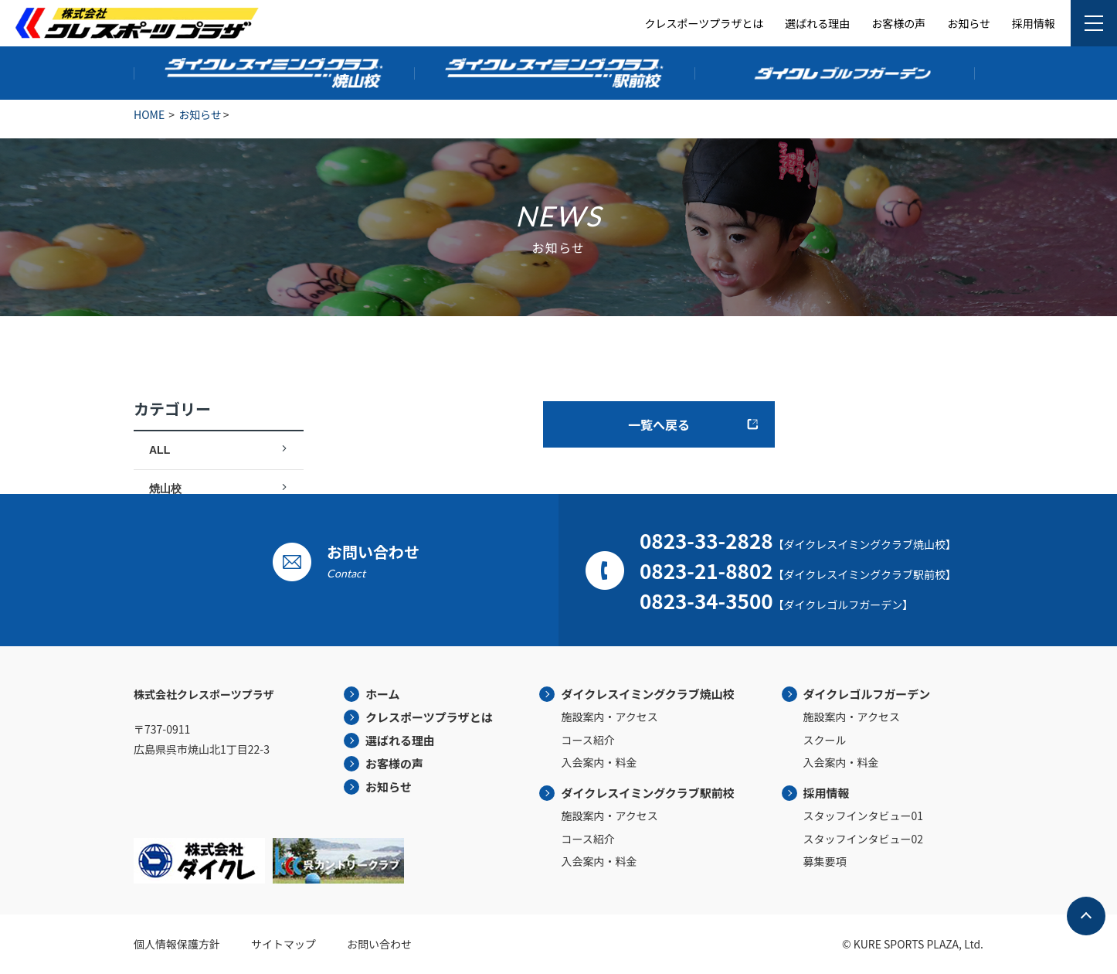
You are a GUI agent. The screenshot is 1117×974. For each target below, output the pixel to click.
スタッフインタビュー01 (863, 815)
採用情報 (1033, 23)
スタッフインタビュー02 (863, 838)
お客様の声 (898, 23)
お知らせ (968, 23)
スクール (825, 740)
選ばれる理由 (817, 23)
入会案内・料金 (599, 762)
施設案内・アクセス (609, 716)
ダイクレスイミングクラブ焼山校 (647, 694)
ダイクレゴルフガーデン (867, 694)
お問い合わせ (379, 944)
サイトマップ (283, 944)
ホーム (382, 694)
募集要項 (825, 861)
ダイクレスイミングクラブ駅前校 (647, 793)
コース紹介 (587, 740)
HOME (149, 114)
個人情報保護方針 (177, 944)
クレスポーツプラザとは (704, 23)
